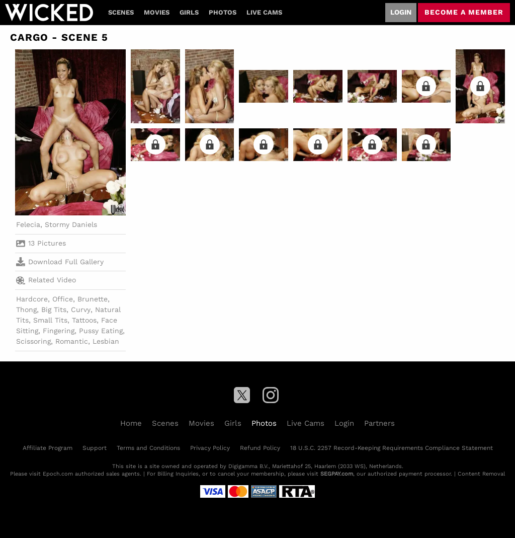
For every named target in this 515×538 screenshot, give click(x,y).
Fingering (58, 331)
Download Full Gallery (60, 261)
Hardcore (32, 299)
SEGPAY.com (336, 474)
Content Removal (481, 474)
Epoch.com (58, 474)
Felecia (28, 224)
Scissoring (33, 341)
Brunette (92, 299)
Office (62, 299)
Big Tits (53, 309)
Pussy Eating (101, 331)
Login (400, 12)
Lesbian (106, 341)
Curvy (81, 309)
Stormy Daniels (71, 224)
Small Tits (50, 320)
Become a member (463, 12)
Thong (26, 309)
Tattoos (84, 320)
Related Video (46, 280)
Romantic (71, 341)
